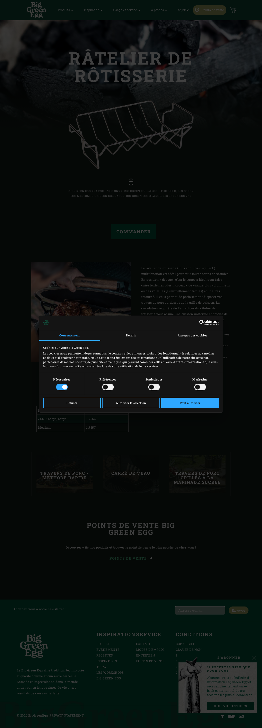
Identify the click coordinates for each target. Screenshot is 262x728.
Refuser (72, 403)
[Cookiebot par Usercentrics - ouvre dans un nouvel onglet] (201, 323)
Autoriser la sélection (131, 403)
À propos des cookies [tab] (192, 335)
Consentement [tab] (69, 335)
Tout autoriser (190, 403)
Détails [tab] (131, 335)
